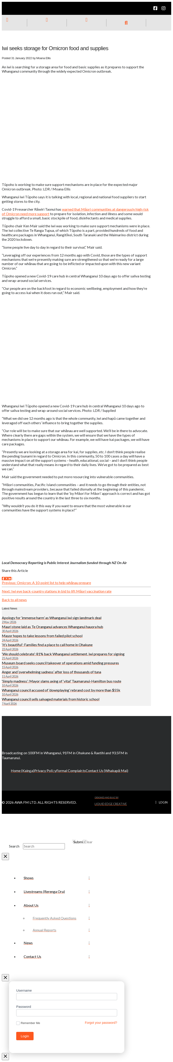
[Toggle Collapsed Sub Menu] (57, 905)
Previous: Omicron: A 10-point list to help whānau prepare (46, 582)
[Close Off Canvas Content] (5, 977)
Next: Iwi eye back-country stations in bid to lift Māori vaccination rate (57, 591)
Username (24, 990)
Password (23, 1006)
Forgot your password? (101, 1022)
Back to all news (14, 600)
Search (14, 846)
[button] (126, 22)
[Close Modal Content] (5, 856)
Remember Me (28, 1023)
